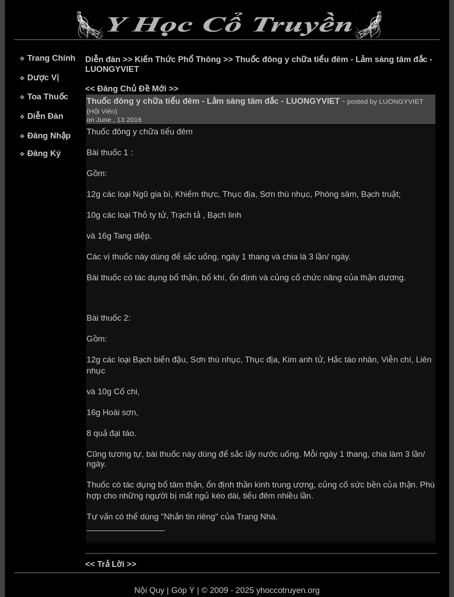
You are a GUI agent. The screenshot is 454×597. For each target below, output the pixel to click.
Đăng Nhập (48, 135)
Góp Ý (183, 590)
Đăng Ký (44, 153)
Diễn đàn (102, 59)
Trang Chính (51, 58)
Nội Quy (149, 590)
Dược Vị (43, 77)
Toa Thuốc (47, 96)
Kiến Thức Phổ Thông (178, 59)
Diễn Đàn (45, 116)
